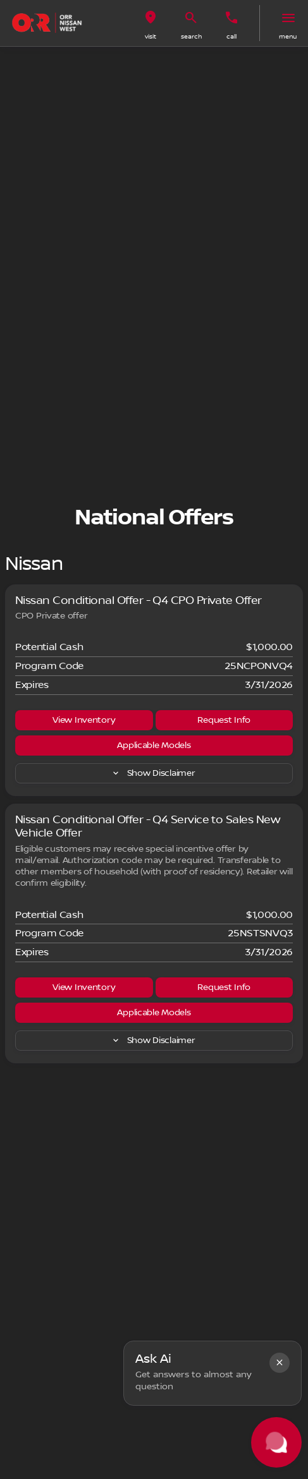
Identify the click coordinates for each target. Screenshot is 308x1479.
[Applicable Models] (154, 745)
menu (288, 36)
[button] (150, 23)
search (191, 36)
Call (231, 36)
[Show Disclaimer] (154, 773)
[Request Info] (224, 720)
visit (150, 36)
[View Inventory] (84, 720)
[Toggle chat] (276, 1442)
